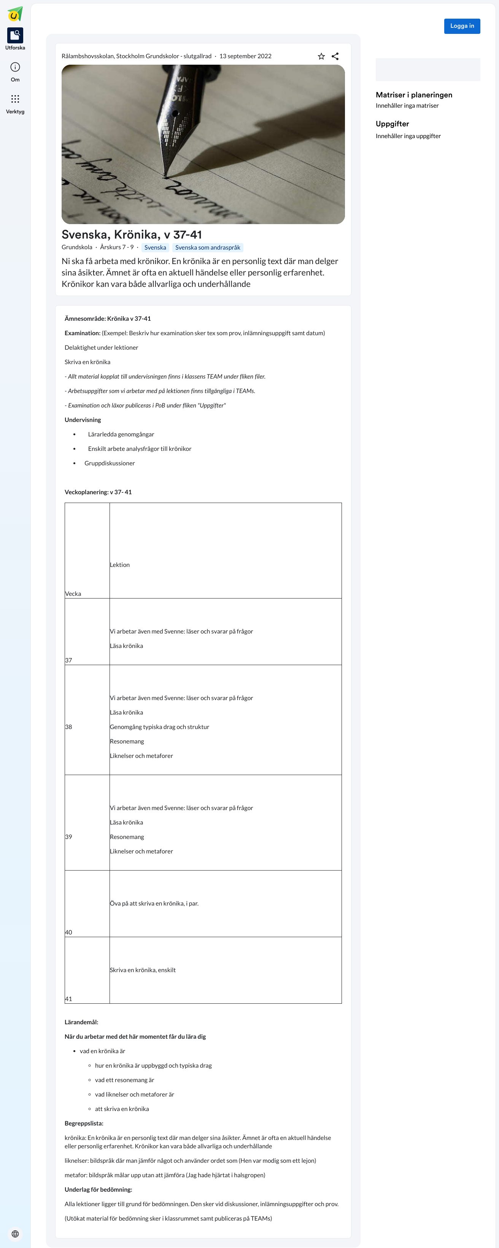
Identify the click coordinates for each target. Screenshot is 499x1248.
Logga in (462, 26)
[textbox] (203, 772)
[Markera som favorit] (321, 56)
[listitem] (15, 39)
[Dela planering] (335, 56)
